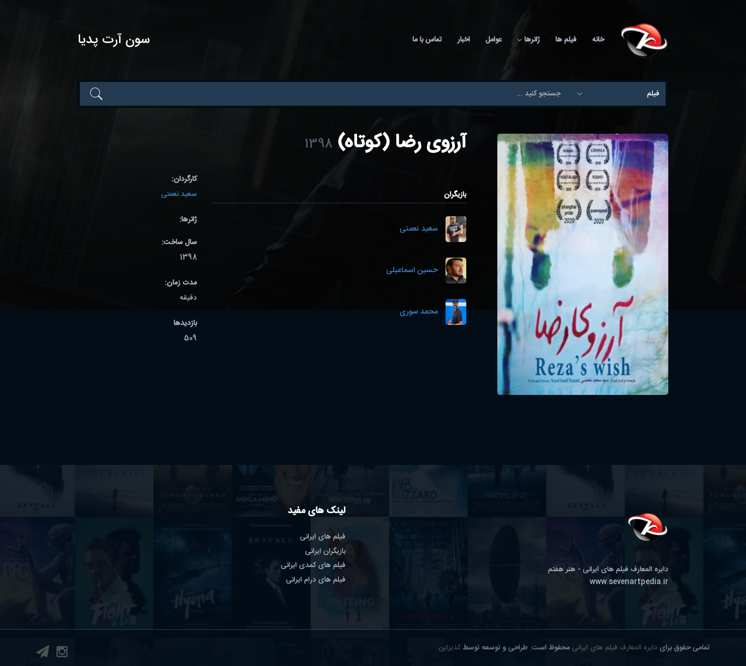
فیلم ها (566, 40)
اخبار (463, 40)
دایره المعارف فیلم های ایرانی (614, 648)
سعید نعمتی (418, 229)
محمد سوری (418, 312)
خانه (598, 40)
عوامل (493, 40)
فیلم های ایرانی (323, 537)
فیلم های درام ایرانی (316, 580)
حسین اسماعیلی (412, 271)
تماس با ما (427, 40)
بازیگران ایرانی (325, 551)
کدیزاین (450, 648)
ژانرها (528, 40)
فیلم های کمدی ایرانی (313, 565)
